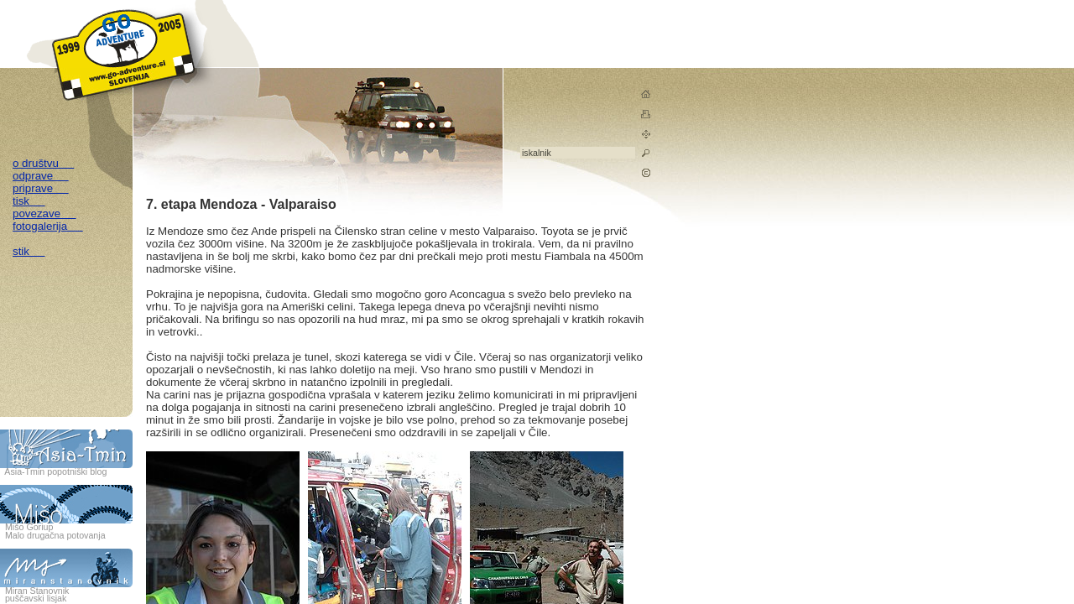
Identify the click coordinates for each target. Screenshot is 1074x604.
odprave (41, 175)
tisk (29, 201)
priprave (41, 188)
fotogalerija (48, 226)
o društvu (43, 163)
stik (29, 251)
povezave (44, 213)
